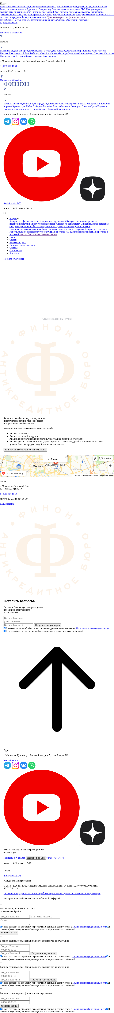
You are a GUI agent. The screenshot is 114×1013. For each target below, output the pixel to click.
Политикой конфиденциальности (92, 628)
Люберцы (34, 53)
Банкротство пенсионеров (13, 9)
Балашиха (5, 50)
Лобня (25, 53)
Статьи (9, 20)
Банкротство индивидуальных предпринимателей (82, 6)
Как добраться (7, 504)
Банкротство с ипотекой (34, 17)
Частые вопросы (22, 20)
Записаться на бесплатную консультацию (25, 449)
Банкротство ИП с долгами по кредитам (72, 231)
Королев (4, 53)
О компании (72, 20)
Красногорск (15, 53)
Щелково (38, 56)
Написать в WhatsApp (11, 32)
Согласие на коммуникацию (86, 893)
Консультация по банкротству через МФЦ (74, 14)
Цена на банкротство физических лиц (66, 17)
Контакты (83, 20)
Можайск (44, 53)
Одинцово (72, 53)
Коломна (102, 50)
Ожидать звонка (9, 1006)
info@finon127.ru (12, 875)
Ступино (20, 56)
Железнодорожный (66, 50)
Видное (15, 50)
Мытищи (62, 53)
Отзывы (61, 20)
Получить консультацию (47, 625)
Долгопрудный (36, 50)
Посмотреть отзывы (14, 259)
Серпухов (109, 53)
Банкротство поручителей (43, 6)
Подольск (99, 53)
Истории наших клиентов (44, 20)
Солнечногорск (8, 56)
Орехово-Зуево (86, 53)
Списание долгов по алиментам (74, 12)
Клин (95, 50)
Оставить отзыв (9, 932)
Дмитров (23, 50)
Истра (79, 50)
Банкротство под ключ (40, 14)
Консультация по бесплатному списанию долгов (39, 226)
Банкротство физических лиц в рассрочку (63, 229)
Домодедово (50, 50)
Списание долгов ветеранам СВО (69, 9)
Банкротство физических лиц (15, 6)
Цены (3, 20)
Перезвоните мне (36, 857)
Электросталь (49, 56)
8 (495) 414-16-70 (8, 22)
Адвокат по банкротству (39, 9)
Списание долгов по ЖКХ (44, 12)
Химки (29, 56)
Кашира (87, 50)
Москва (54, 53)
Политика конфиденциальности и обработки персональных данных (38, 893)
